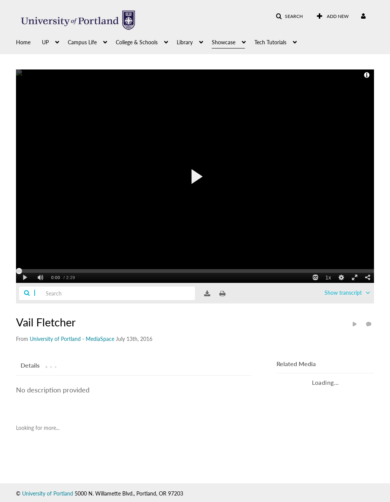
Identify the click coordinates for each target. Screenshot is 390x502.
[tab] (30, 365)
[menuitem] (29, 41)
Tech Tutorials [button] (270, 42)
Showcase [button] (223, 42)
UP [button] (45, 42)
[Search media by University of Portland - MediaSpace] (72, 339)
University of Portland (47, 493)
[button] (289, 16)
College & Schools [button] (137, 42)
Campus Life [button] (82, 42)
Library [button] (185, 42)
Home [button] (23, 42)
